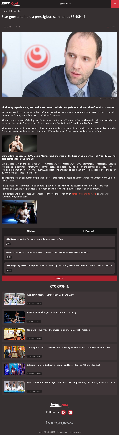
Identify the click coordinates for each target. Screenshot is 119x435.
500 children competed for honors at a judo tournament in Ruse (34, 239)
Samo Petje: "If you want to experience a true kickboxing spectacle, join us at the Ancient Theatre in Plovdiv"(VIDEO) (59, 265)
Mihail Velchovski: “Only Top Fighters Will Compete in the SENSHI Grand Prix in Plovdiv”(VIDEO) (48, 252)
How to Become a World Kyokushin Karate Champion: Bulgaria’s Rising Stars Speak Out (70, 382)
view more (59, 278)
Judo (8, 244)
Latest (31, 231)
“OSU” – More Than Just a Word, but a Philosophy (51, 312)
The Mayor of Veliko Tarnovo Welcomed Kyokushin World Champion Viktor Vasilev (68, 347)
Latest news (66, 4)
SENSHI (9, 257)
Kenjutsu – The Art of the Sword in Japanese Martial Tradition (58, 329)
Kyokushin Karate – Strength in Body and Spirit (50, 294)
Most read (88, 231)
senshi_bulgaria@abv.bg (84, 193)
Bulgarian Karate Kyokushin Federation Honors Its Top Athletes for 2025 (63, 364)
